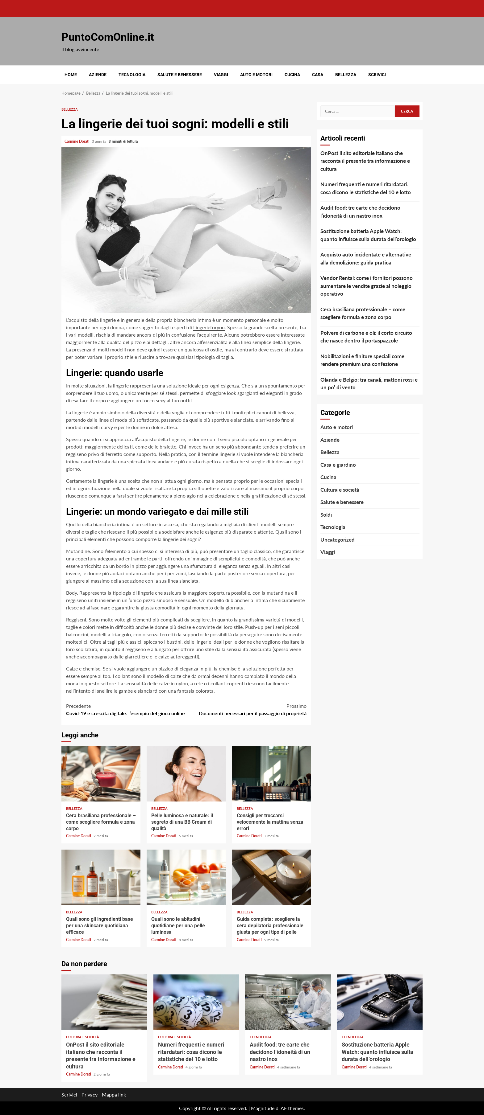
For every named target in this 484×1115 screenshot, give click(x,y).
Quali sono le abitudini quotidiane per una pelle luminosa (186, 877)
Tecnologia (132, 74)
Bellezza (345, 74)
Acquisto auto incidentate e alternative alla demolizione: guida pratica (365, 258)
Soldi (326, 514)
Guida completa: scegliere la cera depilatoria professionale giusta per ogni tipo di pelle (271, 877)
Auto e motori (256, 74)
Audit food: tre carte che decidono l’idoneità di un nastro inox (360, 211)
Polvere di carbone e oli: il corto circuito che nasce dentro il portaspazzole (366, 337)
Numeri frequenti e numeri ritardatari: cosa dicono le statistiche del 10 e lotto (365, 188)
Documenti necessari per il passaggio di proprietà (246, 709)
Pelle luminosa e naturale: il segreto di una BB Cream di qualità (186, 773)
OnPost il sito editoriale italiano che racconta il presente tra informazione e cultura (365, 161)
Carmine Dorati (77, 141)
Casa (317, 74)
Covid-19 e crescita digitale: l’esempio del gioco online (126, 709)
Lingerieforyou (209, 327)
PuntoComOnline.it (107, 37)
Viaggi (221, 74)
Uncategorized (337, 539)
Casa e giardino (338, 464)
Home (71, 74)
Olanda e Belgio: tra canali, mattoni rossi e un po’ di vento (369, 383)
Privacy (89, 1094)
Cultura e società (339, 489)
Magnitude (262, 1108)
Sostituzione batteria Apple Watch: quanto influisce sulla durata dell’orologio (368, 235)
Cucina (292, 74)
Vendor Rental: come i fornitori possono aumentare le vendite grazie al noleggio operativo (366, 286)
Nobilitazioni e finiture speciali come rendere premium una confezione (362, 360)
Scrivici (377, 74)
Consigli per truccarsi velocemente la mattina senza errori (271, 773)
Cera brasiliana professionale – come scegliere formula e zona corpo (100, 773)
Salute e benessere (179, 74)
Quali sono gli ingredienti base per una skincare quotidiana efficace (100, 877)
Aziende (97, 74)
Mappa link (114, 1094)
